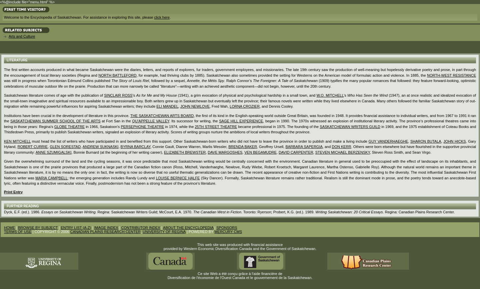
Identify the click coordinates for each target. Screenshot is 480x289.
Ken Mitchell (17, 141)
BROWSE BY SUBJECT (38, 228)
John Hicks (454, 141)
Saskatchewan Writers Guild (350, 127)
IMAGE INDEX (106, 228)
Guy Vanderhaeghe (388, 141)
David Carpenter (296, 152)
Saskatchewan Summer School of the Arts (55, 121)
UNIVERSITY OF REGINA (164, 232)
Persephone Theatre (142, 127)
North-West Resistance (451, 75)
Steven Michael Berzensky (342, 152)
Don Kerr (341, 147)
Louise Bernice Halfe (178, 178)
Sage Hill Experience (241, 121)
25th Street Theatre (216, 127)
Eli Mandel (167, 106)
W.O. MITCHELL (330, 95)
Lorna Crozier (245, 106)
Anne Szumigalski (54, 152)
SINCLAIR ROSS (118, 95)
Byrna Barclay (136, 147)
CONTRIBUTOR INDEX (140, 228)
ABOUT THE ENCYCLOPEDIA (188, 228)
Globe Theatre (69, 127)
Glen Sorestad (65, 147)
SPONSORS (226, 228)
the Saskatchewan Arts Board (162, 116)
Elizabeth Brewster (185, 152)
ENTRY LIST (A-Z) (76, 228)
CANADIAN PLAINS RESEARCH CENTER (105, 232)
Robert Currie (32, 147)
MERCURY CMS (228, 232)
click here (161, 17)
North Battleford (117, 75)
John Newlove (195, 106)
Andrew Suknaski (101, 147)
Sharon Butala (425, 141)
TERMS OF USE (18, 232)
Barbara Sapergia (303, 147)
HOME (9, 228)
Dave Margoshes (225, 152)
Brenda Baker (242, 147)
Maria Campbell (51, 178)
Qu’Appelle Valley (150, 121)
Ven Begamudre (260, 152)
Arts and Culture (22, 36)
